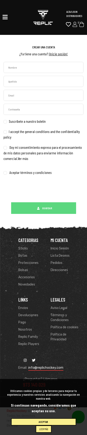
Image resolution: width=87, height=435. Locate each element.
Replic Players (28, 344)
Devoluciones (28, 315)
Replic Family (28, 337)
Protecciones (28, 263)
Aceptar (43, 421)
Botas (22, 256)
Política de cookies (64, 327)
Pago (22, 322)
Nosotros (25, 330)
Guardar (43, 208)
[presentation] (38, 190)
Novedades (26, 284)
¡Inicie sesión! (58, 54)
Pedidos (56, 263)
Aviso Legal (59, 308)
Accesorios (26, 277)
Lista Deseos (60, 256)
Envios (23, 308)
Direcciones (59, 270)
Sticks (23, 248)
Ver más (23, 158)
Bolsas (23, 270)
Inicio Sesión (60, 248)
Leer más (43, 429)
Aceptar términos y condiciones (31, 172)
